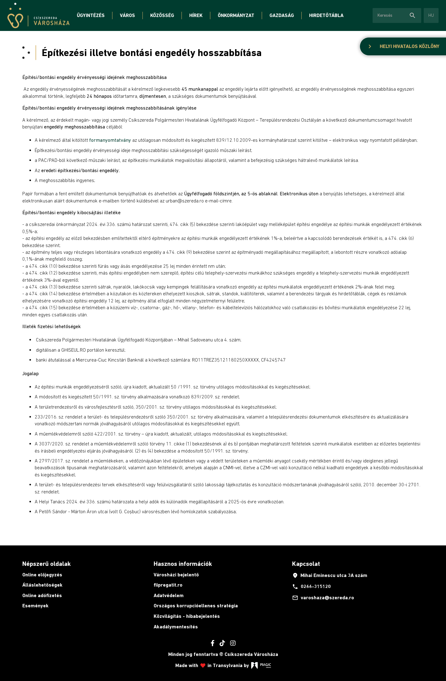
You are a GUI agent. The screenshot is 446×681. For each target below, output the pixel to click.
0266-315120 (311, 586)
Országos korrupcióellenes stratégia (196, 606)
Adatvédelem (169, 595)
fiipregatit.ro (168, 585)
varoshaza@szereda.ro (323, 598)
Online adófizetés (42, 595)
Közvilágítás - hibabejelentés (187, 616)
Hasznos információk (183, 563)
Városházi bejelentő (176, 575)
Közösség (162, 15)
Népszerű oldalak (46, 563)
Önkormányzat (236, 15)
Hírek (196, 15)
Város (127, 15)
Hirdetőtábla (326, 15)
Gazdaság (281, 15)
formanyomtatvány (110, 140)
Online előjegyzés (42, 575)
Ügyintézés (91, 15)
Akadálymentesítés (176, 627)
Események (35, 606)
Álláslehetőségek (42, 585)
